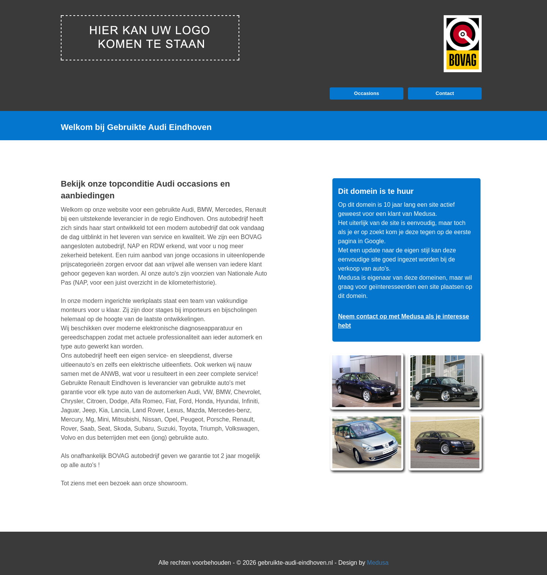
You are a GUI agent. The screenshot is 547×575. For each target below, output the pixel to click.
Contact (445, 93)
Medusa (378, 562)
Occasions (366, 93)
